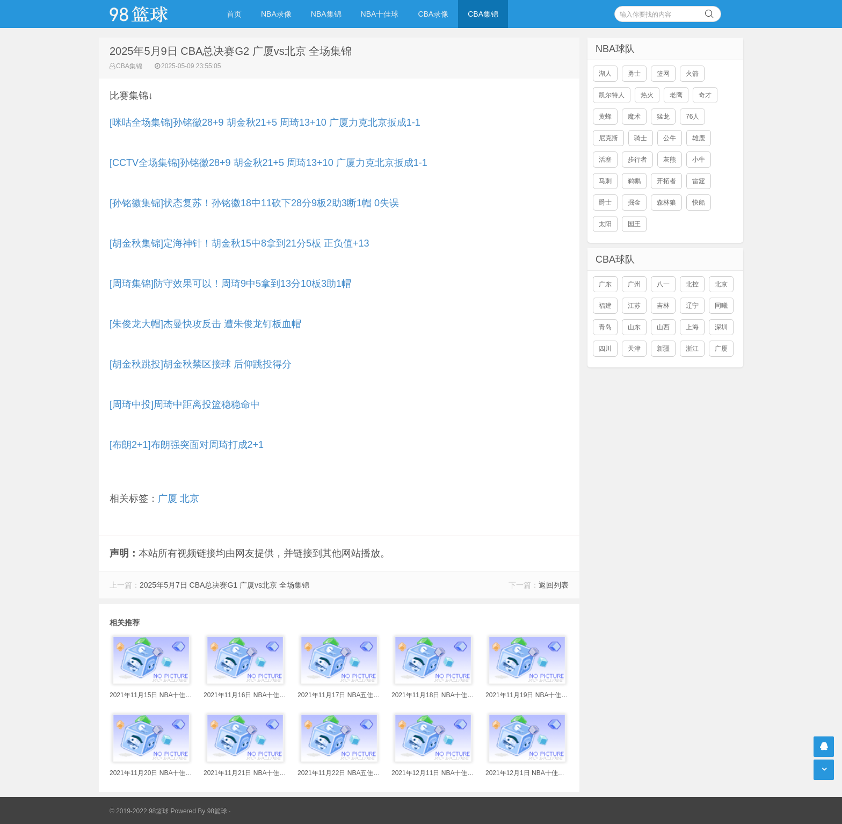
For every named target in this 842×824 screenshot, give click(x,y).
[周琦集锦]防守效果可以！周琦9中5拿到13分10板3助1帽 (230, 283)
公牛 (669, 138)
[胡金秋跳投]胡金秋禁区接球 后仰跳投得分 (201, 364)
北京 (189, 498)
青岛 (605, 327)
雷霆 (698, 181)
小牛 (698, 159)
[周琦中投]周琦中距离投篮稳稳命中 (185, 404)
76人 (692, 116)
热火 (647, 95)
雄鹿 (698, 138)
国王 (634, 224)
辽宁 (692, 305)
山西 (663, 327)
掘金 (634, 202)
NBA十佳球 (380, 14)
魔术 (634, 116)
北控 (692, 284)
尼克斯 (608, 138)
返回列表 (554, 585)
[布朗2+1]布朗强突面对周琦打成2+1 (187, 444)
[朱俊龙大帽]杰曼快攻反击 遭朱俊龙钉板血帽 (205, 324)
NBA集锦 (326, 14)
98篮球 (217, 811)
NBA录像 (276, 14)
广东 (605, 284)
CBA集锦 (483, 14)
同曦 (721, 305)
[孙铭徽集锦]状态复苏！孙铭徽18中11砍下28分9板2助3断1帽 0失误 (254, 203)
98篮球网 (152, 14)
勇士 (634, 73)
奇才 (705, 95)
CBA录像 (433, 14)
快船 (698, 202)
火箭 (692, 73)
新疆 (663, 348)
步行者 (637, 159)
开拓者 (666, 181)
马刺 (605, 181)
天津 (634, 348)
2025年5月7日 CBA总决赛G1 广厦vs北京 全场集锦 (224, 585)
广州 (634, 284)
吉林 (663, 305)
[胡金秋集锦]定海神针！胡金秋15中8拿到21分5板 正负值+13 (239, 243)
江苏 (634, 305)
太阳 (605, 224)
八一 (663, 284)
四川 (605, 348)
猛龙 (663, 116)
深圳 (721, 327)
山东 (634, 327)
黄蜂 (605, 116)
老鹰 (676, 95)
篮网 (663, 73)
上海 (692, 327)
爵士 (605, 202)
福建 (605, 305)
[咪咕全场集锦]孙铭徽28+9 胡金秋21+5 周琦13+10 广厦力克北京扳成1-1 (265, 122)
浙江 (692, 348)
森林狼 (666, 202)
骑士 (640, 138)
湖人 (605, 73)
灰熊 (669, 159)
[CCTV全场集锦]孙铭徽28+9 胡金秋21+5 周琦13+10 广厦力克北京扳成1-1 (268, 162)
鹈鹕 (634, 181)
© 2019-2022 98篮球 (139, 811)
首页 (234, 14)
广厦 (167, 498)
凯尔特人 (612, 95)
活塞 (605, 159)
